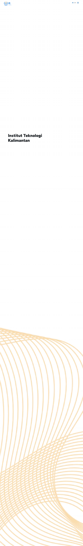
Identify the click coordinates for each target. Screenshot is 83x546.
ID (72, 2)
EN (75, 2)
